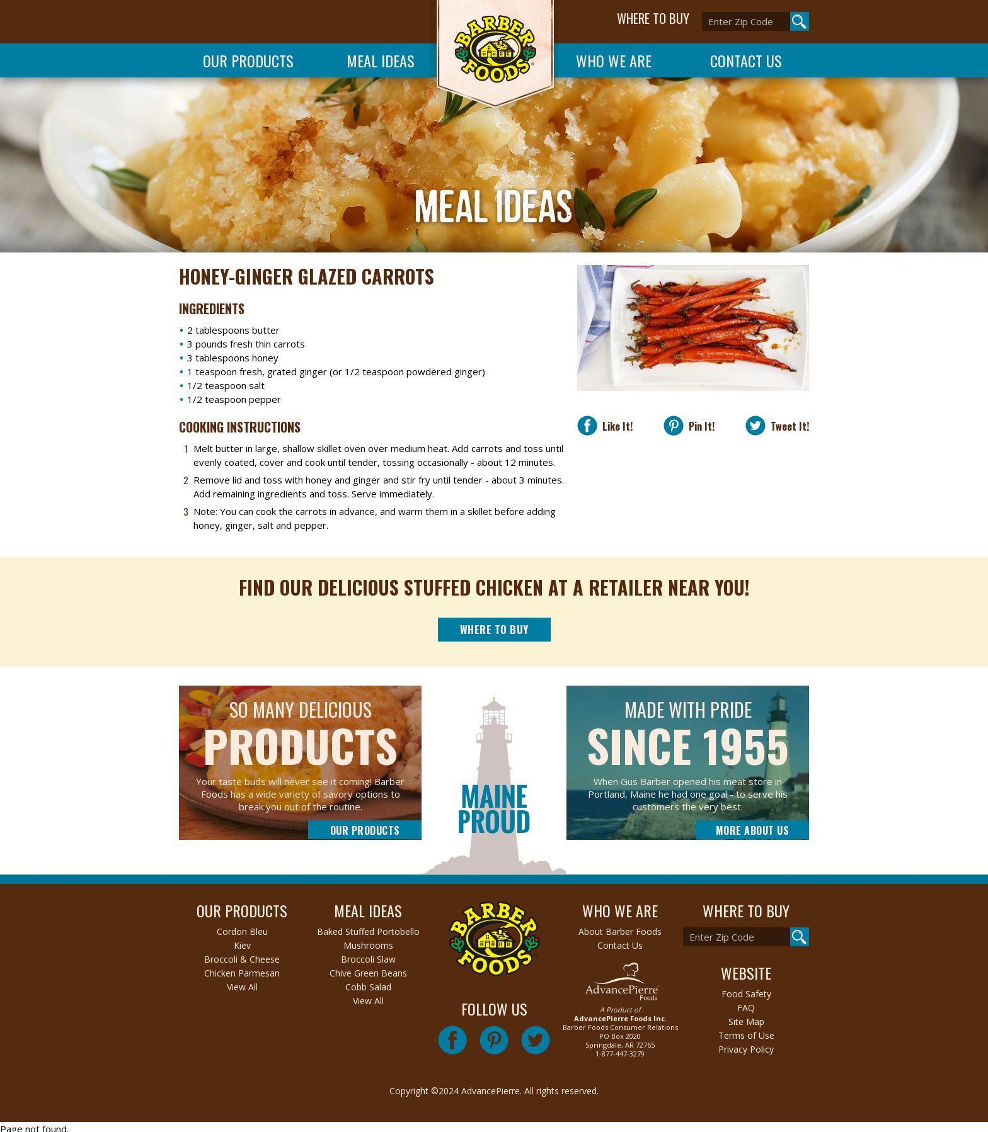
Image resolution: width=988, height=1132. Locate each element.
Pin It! (699, 426)
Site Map (746, 1021)
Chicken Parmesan (242, 973)
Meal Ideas (381, 60)
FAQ (746, 1008)
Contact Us (746, 60)
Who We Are (614, 60)
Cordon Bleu (242, 931)
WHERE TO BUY (653, 18)
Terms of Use (746, 1035)
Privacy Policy (746, 1049)
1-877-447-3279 (620, 1053)
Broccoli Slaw (368, 959)
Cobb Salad (368, 987)
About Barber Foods (620, 931)
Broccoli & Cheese (242, 959)
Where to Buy (494, 629)
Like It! (615, 426)
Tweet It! (787, 426)
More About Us (753, 830)
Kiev (242, 945)
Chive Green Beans (368, 973)
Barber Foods (494, 57)
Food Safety (746, 994)
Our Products (248, 60)
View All (242, 987)
